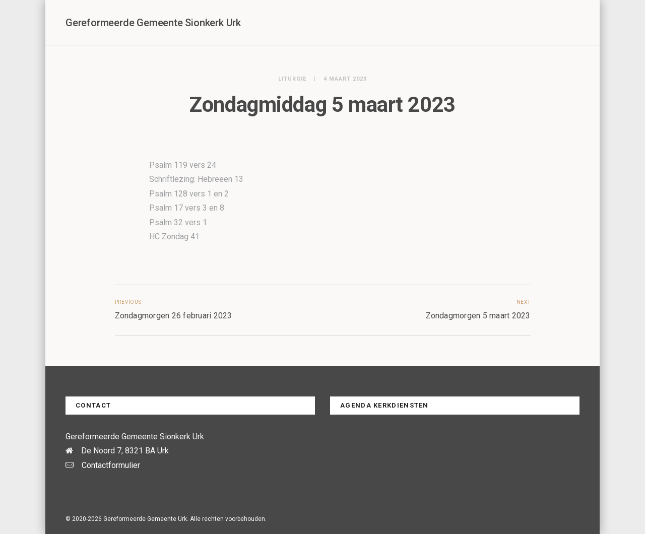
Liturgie (292, 79)
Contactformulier (111, 465)
